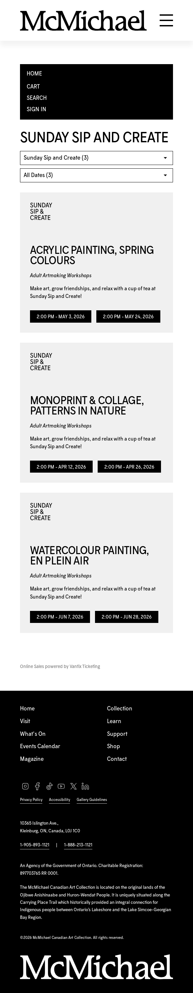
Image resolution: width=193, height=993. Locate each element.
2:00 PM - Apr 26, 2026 (129, 467)
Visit (25, 721)
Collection (119, 709)
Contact (117, 759)
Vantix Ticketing (85, 666)
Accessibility (59, 800)
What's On (33, 734)
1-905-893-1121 (34, 845)
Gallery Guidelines (92, 800)
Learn (114, 721)
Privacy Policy (31, 800)
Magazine (32, 759)
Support (117, 734)
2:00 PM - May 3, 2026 (61, 317)
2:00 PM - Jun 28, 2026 (127, 617)
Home (27, 709)
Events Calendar (40, 746)
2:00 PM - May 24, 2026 (128, 317)
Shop (113, 746)
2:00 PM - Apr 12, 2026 (61, 467)
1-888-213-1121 (78, 845)
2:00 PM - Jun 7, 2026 (60, 617)
